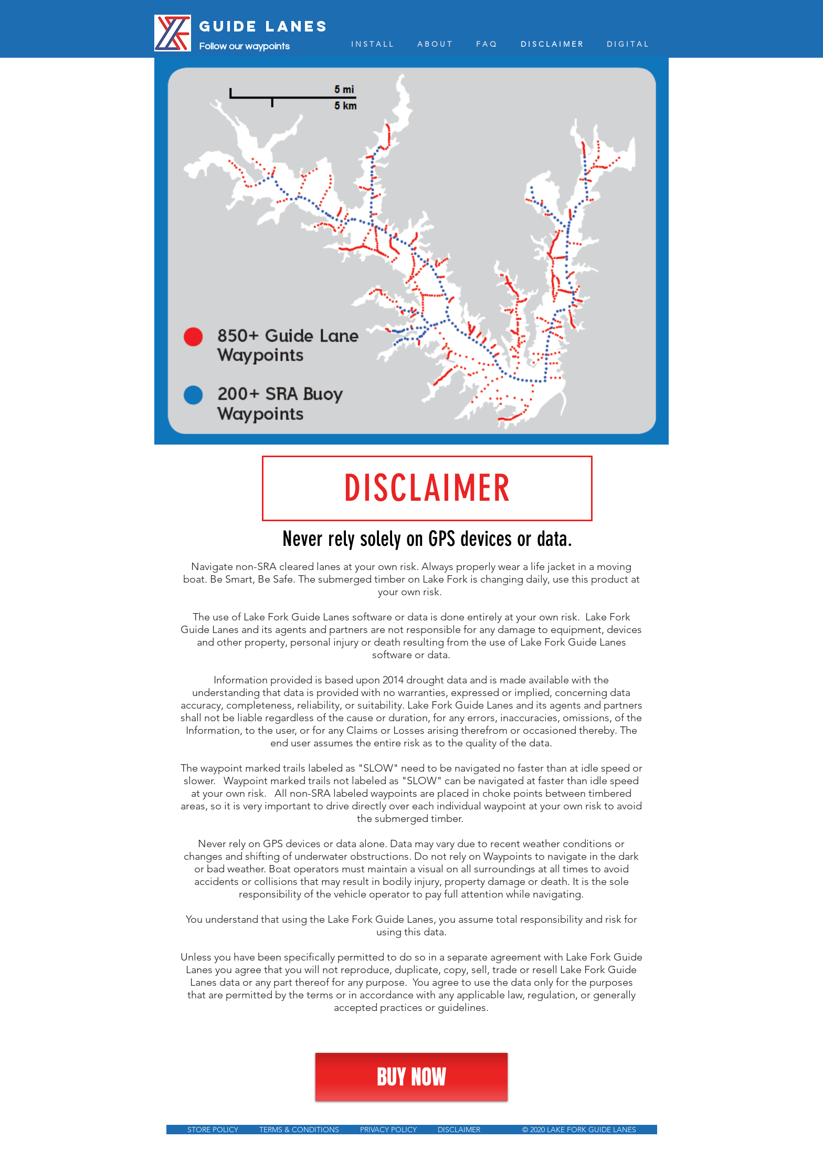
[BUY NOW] (411, 1077)
